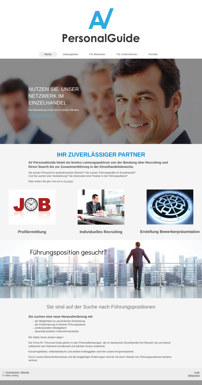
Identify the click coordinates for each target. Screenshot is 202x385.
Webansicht (194, 375)
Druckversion (11, 372)
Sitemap (25, 372)
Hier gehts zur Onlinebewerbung (41, 115)
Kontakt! (68, 181)
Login (197, 372)
